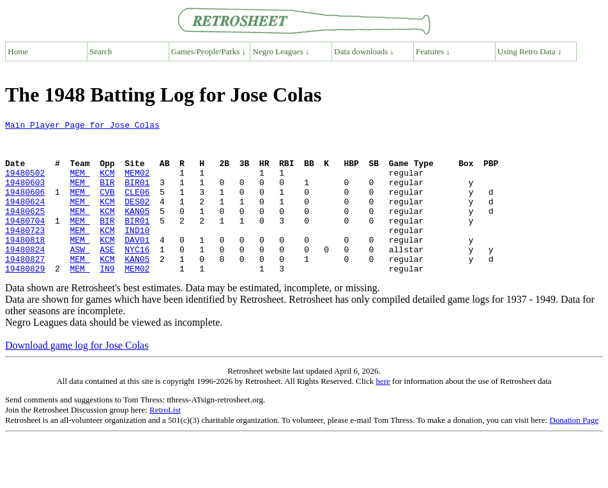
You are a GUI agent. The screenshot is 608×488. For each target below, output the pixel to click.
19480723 (25, 253)
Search (100, 51)
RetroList (165, 440)
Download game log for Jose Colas (76, 375)
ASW (79, 276)
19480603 (25, 195)
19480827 (25, 287)
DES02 (137, 218)
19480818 (25, 264)
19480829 (25, 299)
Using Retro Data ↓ (530, 51)
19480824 (25, 276)
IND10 (137, 253)
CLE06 (137, 207)
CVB (107, 207)
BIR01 (137, 195)
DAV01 (137, 264)
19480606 (25, 207)
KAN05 (137, 230)
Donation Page (573, 450)
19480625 (25, 230)
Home (18, 51)
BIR (107, 195)
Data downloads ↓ (364, 51)
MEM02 (137, 184)
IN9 (107, 299)
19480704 (25, 241)
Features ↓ (433, 51)
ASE (107, 276)
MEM (79, 184)
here (383, 411)
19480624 (25, 218)
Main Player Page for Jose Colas (82, 126)
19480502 (25, 184)
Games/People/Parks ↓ (208, 51)
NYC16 (137, 276)
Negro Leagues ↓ (281, 51)
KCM (107, 184)
